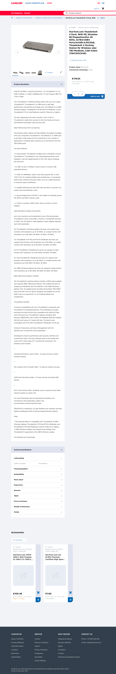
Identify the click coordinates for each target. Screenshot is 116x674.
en (99, 3)
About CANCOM (17, 639)
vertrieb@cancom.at (94, 642)
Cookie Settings (40, 660)
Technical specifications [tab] (38, 450)
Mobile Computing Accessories (48, 18)
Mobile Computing (24, 18)
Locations (14, 650)
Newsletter (38, 657)
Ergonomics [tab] (38, 485)
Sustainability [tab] (38, 474)
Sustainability (16, 657)
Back (101, 18)
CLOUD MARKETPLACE (34, 3)
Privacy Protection (41, 650)
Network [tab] (38, 490)
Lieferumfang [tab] (38, 458)
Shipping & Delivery (65, 639)
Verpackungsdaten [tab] (38, 469)
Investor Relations (17, 642)
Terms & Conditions (41, 642)
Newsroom (15, 653)
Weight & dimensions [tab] (38, 507)
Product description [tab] (38, 84)
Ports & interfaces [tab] (38, 501)
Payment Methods (64, 642)
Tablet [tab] (38, 496)
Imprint (37, 646)
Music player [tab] (38, 480)
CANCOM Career (17, 646)
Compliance (39, 653)
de (103, 3)
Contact (37, 639)
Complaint (61, 650)
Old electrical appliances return (69, 657)
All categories (17, 13)
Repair (60, 646)
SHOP (49, 3)
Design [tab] (38, 512)
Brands (27, 13)
